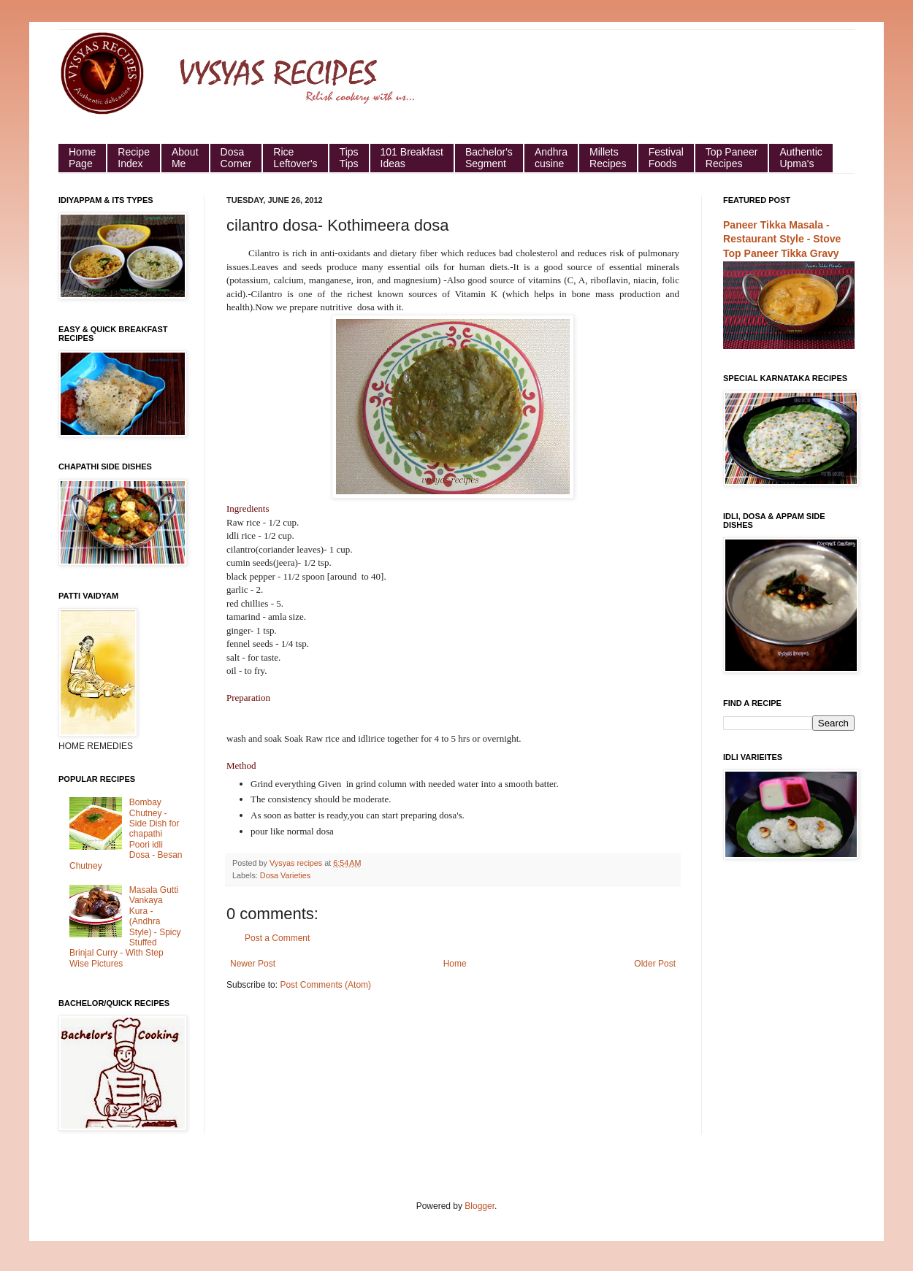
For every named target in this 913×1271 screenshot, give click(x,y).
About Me (185, 157)
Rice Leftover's (295, 157)
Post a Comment (277, 938)
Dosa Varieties (285, 875)
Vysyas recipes (297, 863)
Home (455, 964)
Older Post (655, 964)
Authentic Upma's (800, 157)
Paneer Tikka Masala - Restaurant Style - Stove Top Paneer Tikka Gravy (782, 239)
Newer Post (252, 964)
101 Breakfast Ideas (412, 157)
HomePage (82, 157)
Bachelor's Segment (489, 157)
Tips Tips (349, 157)
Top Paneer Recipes (732, 157)
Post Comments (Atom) (325, 985)
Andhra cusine (551, 157)
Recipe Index (134, 157)
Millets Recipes (608, 157)
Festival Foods (666, 157)
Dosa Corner (236, 157)
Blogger (479, 1206)
